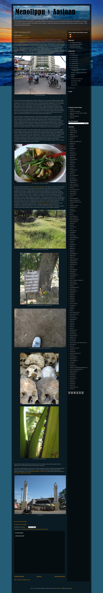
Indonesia (72, 194)
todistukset (72, 358)
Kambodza (25, 529)
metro (71, 267)
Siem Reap (72, 333)
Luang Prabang (73, 237)
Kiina (71, 214)
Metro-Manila (73, 269)
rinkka (71, 321)
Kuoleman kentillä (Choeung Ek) (37, 186)
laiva (71, 225)
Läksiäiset (72, 244)
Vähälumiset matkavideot (77, 78)
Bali (70, 139)
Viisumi (71, 385)
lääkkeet (72, 248)
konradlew (58, 588)
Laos (71, 228)
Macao (71, 250)
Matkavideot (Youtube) (75, 46)
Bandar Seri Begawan (75, 141)
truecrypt (72, 362)
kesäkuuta (73, 57)
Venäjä (71, 380)
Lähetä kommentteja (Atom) (23, 579)
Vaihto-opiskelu (73, 371)
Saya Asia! (72, 118)
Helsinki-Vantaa (73, 186)
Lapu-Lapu (72, 230)
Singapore (72, 337)
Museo (71, 278)
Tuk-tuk (20, 48)
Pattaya (73, 76)
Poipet (71, 308)
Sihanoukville (74, 84)
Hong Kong (72, 193)
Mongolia (72, 273)
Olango (71, 285)
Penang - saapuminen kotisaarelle (79, 72)
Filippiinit (72, 162)
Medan (71, 266)
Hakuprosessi (73, 180)
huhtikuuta (73, 61)
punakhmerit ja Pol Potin (45, 203)
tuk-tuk (71, 364)
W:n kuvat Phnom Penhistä (20, 521)
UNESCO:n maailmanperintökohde (78, 367)
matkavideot (72, 264)
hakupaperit (72, 178)
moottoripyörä (73, 275)
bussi (20, 529)
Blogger (70, 588)
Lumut (71, 241)
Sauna (71, 326)
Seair (71, 328)
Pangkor (72, 292)
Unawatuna (72, 365)
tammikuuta (74, 67)
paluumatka (72, 291)
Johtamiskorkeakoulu (75, 202)
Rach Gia (72, 315)
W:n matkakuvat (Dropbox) (76, 44)
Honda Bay (72, 191)
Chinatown (72, 154)
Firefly (71, 164)
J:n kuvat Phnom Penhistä (20, 524)
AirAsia (71, 129)
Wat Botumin (43, 471)
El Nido (71, 161)
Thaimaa (72, 355)
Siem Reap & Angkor (76, 80)
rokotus (71, 323)
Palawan (72, 289)
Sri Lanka (72, 340)
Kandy (71, 209)
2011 (71, 88)
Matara (71, 257)
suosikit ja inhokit (74, 348)
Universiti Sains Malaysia (75, 369)
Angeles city (72, 132)
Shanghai (72, 332)
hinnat (71, 187)
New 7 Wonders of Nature (76, 280)
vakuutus (72, 376)
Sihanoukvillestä (18, 41)
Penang (71, 299)
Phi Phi (71, 301)
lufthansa (72, 239)
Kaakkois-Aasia (73, 205)
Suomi (71, 346)
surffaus (71, 349)
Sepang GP (72, 330)
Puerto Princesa (73, 314)
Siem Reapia (59, 42)
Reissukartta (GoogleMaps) (76, 47)
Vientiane (72, 381)
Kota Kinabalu (73, 216)
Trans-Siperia (73, 360)
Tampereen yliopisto (74, 353)
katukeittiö (30, 529)
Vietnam (71, 383)
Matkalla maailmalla (74, 116)
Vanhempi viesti (60, 576)
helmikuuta (74, 65)
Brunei (71, 145)
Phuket (71, 307)
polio (71, 310)
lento (71, 234)
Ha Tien (71, 177)
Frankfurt (72, 166)
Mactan (71, 251)
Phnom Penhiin (40, 39)
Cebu (71, 150)
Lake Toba (72, 226)
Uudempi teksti (19, 576)
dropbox (71, 157)
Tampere (72, 351)
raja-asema (72, 317)
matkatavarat (73, 262)
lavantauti (72, 232)
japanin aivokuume (74, 200)
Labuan (71, 223)
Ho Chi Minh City (74, 189)
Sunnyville (72, 344)
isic (70, 196)
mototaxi (72, 276)
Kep (71, 212)
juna (71, 203)
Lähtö (71, 242)
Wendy (71, 388)
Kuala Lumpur (73, 218)
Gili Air (71, 173)
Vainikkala (72, 374)
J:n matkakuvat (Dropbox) (76, 42)
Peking (71, 298)
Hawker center (73, 184)
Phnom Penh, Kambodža (23, 37)
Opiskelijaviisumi (73, 287)
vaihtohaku (72, 372)
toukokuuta (74, 59)
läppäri (71, 246)
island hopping (73, 198)
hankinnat (72, 182)
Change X (72, 109)
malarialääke (73, 253)
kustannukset (73, 221)
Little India (72, 235)
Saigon (71, 324)
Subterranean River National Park (77, 342)
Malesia (71, 255)
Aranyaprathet (73, 136)
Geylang (72, 171)
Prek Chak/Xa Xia (74, 312)
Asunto (71, 138)
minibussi (72, 271)
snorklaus (72, 339)
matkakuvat (72, 260)
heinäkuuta (74, 55)
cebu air (71, 152)
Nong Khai (72, 282)
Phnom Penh (45, 529)
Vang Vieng (72, 378)
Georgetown (72, 169)
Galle (71, 168)
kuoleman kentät (37, 529)
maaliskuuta (74, 63)
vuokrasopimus (73, 387)
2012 (71, 53)
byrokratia (72, 148)
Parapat (71, 294)
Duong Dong (73, 159)
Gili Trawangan (73, 175)
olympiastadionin (36, 471)
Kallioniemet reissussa (75, 111)
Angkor (71, 134)
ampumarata (73, 130)
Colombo (72, 155)
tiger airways (73, 356)
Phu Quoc (72, 305)
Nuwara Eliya (73, 283)
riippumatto (72, 319)
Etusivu (39, 576)
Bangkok (73, 74)
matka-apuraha (73, 259)
